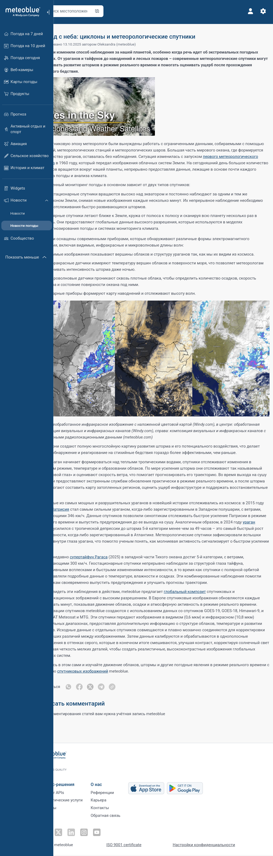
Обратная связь (124, 818)
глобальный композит (206, 599)
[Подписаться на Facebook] (64, 834)
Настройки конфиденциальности (222, 846)
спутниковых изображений (144, 685)
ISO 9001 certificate (142, 846)
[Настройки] (261, 11)
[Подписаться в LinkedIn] (88, 834)
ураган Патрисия (93, 510)
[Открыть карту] (118, 11)
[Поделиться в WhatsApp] (89, 701)
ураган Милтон (151, 529)
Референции (121, 792)
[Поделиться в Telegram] (123, 701)
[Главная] (21, 11)
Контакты (118, 809)
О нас (115, 782)
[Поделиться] (134, 701)
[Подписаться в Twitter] (76, 834)
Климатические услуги (80, 800)
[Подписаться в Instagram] (100, 834)
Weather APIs (71, 792)
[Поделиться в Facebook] (100, 701)
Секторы (67, 809)
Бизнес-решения (76, 782)
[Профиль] (248, 11)
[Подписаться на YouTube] (113, 834)
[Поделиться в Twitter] (112, 701)
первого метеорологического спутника (114, 163)
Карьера (117, 800)
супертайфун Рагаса (110, 558)
